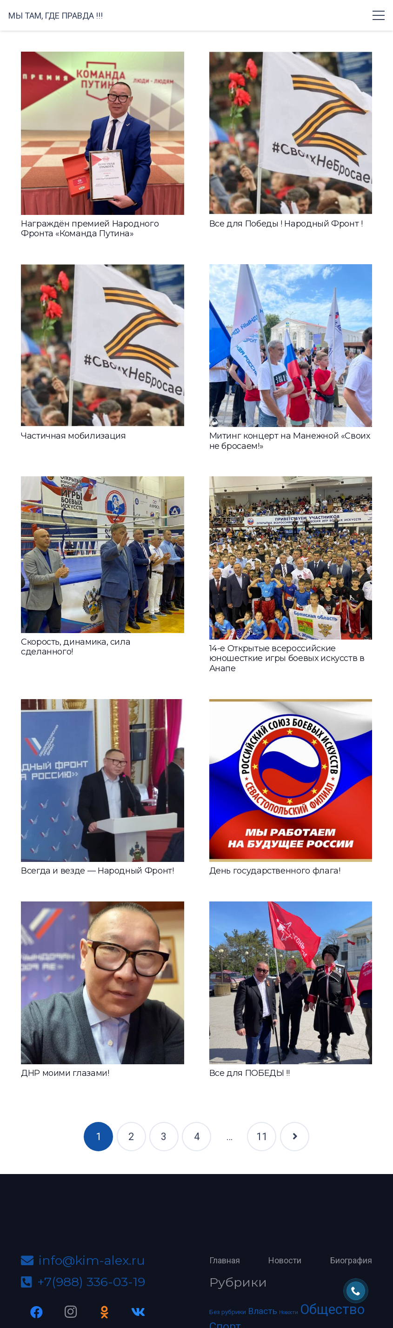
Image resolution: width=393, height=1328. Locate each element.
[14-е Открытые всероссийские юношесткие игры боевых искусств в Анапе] (291, 558)
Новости (284, 1260)
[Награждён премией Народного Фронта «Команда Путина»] (102, 133)
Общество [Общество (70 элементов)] (332, 1309)
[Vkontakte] (138, 1312)
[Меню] (379, 15)
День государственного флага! (274, 871)
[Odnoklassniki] (104, 1312)
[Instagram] (71, 1312)
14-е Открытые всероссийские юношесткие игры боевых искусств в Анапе (287, 658)
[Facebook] (37, 1312)
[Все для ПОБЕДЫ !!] (291, 983)
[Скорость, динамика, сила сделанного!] (102, 554)
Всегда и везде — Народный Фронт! (97, 871)
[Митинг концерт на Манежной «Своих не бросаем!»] (291, 345)
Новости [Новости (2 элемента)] (288, 1312)
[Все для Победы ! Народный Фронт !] (291, 133)
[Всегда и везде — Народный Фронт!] (102, 780)
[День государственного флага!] (291, 780)
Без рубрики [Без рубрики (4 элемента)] (227, 1311)
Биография (351, 1260)
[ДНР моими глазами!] (102, 983)
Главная (224, 1260)
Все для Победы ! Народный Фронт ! (286, 224)
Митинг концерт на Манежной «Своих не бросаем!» (289, 441)
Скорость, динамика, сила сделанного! (75, 647)
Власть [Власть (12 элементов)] (262, 1311)
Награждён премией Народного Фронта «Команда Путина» (90, 229)
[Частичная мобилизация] (102, 345)
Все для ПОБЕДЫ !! (249, 1073)
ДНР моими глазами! (65, 1073)
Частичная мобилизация (73, 436)
